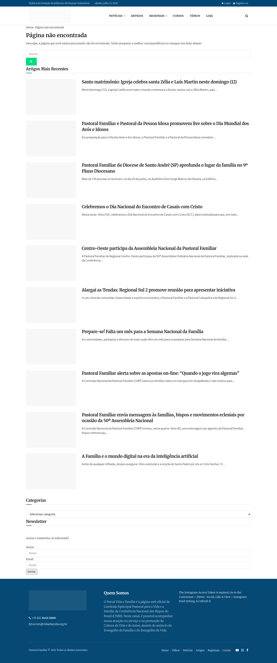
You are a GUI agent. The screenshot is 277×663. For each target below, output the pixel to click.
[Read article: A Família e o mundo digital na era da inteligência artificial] (51, 471)
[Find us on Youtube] (237, 650)
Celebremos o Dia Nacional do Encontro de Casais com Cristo (142, 206)
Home (30, 27)
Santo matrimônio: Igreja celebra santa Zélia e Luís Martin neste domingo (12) (159, 82)
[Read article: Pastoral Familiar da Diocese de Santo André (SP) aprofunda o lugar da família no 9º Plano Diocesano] (51, 180)
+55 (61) (44, 618)
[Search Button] (246, 16)
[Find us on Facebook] (247, 650)
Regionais (156, 16)
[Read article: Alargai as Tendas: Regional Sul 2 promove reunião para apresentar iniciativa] (51, 305)
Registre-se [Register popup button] (240, 3)
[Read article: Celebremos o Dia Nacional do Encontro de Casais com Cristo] (51, 222)
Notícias (116, 16)
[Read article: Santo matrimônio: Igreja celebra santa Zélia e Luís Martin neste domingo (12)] (51, 97)
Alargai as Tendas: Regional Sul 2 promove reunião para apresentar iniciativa (158, 290)
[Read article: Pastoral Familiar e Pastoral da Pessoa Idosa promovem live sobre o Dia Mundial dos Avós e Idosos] (51, 138)
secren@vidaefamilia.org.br (49, 624)
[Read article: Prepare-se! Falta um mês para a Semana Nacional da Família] (51, 347)
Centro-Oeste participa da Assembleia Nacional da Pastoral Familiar (149, 248)
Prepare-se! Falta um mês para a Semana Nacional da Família (142, 331)
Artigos (137, 16)
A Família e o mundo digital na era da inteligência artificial (140, 456)
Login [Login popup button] (226, 3)
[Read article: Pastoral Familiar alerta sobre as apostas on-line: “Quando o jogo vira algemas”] (51, 388)
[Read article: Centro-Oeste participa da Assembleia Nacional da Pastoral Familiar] (51, 263)
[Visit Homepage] (50, 16)
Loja (209, 16)
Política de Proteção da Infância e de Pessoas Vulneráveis (59, 3)
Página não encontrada (49, 27)
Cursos (178, 16)
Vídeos (195, 16)
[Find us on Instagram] (242, 650)
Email (29, 559)
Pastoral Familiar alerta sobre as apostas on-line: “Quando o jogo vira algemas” (160, 373)
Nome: (30, 547)
